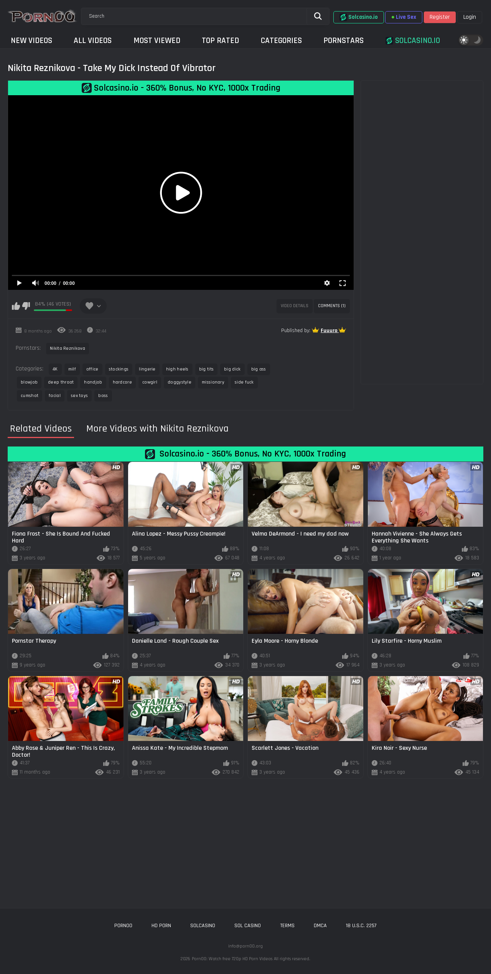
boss (103, 396)
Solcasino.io (358, 17)
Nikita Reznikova (67, 348)
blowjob (29, 382)
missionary (213, 382)
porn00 (123, 925)
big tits (206, 369)
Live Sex (403, 17)
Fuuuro (330, 330)
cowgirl (149, 382)
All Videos (93, 40)
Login (469, 17)
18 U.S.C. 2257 (361, 925)
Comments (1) (332, 306)
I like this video (16, 306)
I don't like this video (26, 306)
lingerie (147, 369)
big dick (232, 369)
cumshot (29, 396)
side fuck (244, 382)
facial (55, 396)
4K (55, 369)
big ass (258, 369)
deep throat (61, 382)
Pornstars (343, 40)
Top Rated (220, 40)
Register (440, 17)
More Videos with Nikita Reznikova (157, 429)
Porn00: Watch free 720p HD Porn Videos (232, 959)
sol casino (247, 925)
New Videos (31, 40)
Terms (287, 925)
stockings (119, 369)
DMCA (320, 925)
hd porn (161, 925)
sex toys (79, 396)
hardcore (122, 382)
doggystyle (179, 382)
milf (72, 369)
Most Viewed (156, 40)
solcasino (202, 925)
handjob (93, 382)
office (92, 369)
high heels (177, 369)
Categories (281, 40)
